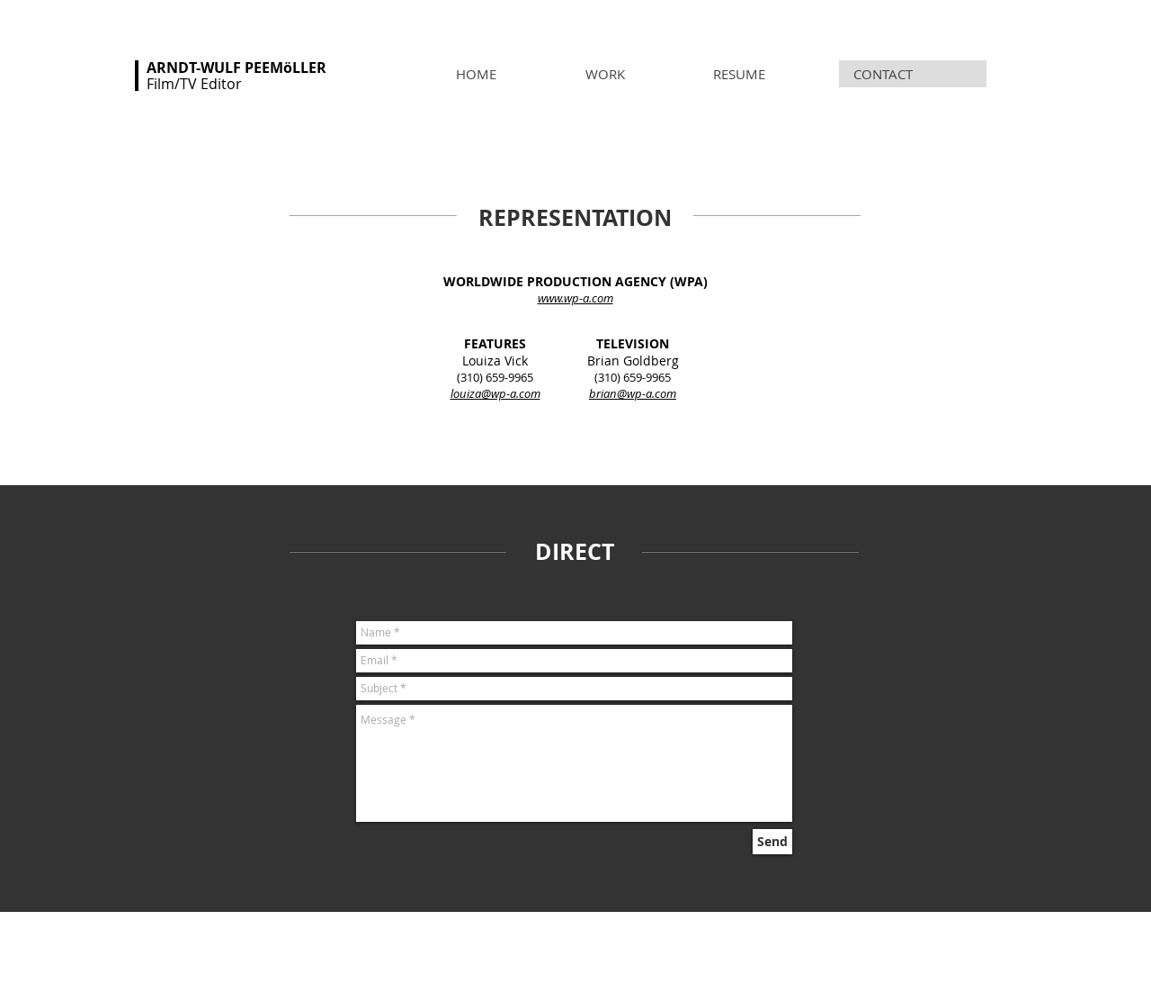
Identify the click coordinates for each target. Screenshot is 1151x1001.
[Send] (772, 841)
